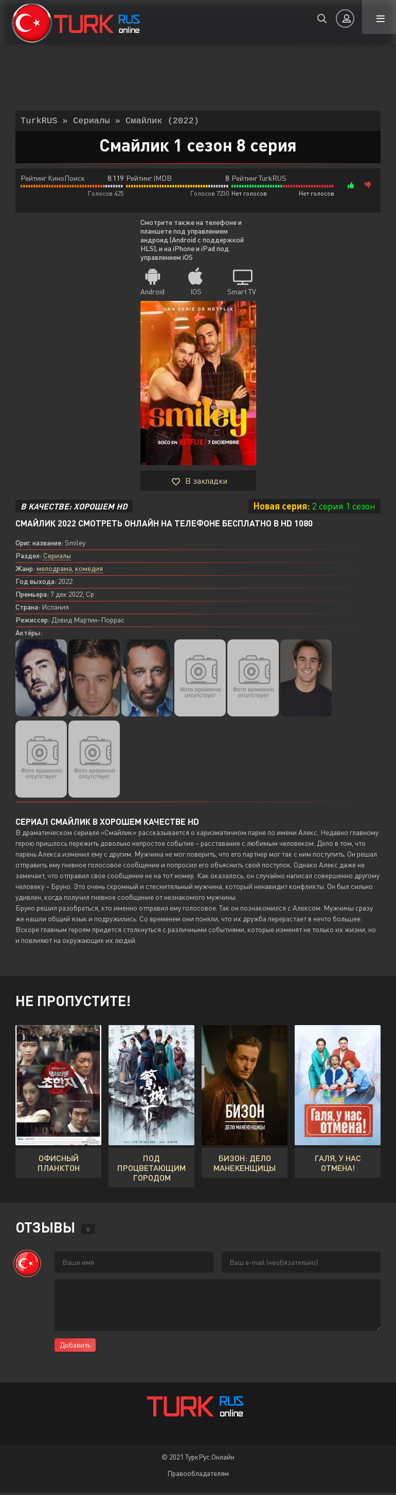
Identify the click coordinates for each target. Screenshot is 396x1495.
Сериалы (57, 557)
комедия (89, 570)
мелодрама (54, 570)
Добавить (75, 1346)
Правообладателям (198, 1475)
